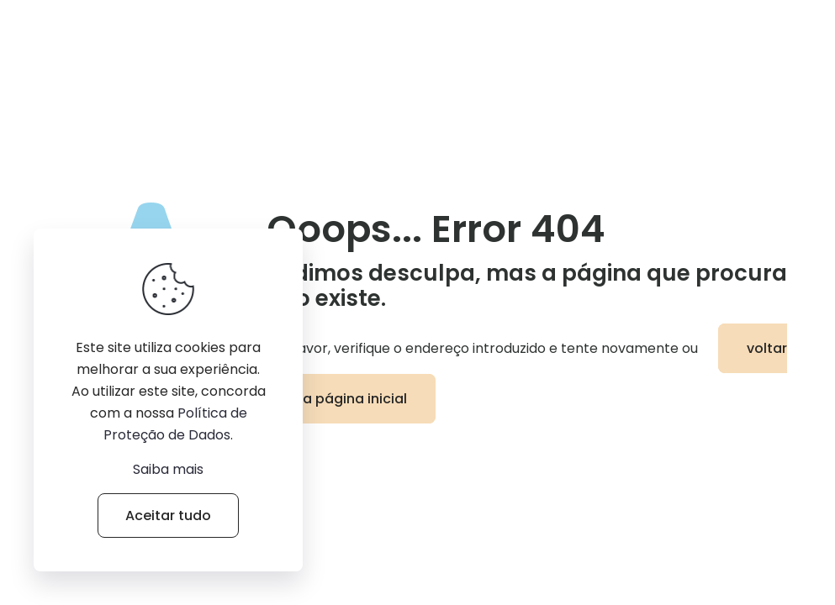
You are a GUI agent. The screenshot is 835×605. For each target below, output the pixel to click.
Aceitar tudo (168, 515)
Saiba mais (168, 469)
